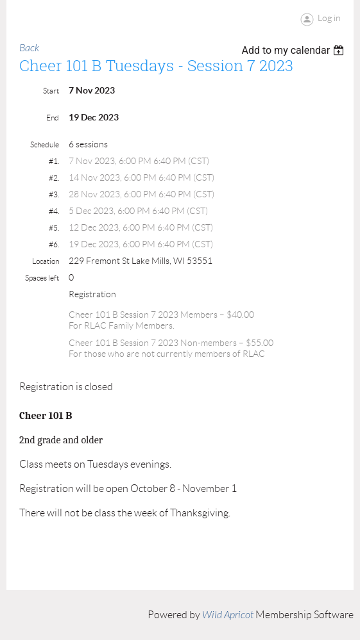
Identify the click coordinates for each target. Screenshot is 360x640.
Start (51, 90)
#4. (54, 211)
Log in (329, 18)
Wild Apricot (227, 615)
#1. (54, 161)
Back (29, 48)
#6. (54, 244)
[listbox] (294, 50)
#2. (54, 178)
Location (45, 261)
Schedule (44, 144)
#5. (54, 228)
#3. (54, 194)
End (52, 117)
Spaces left (42, 278)
